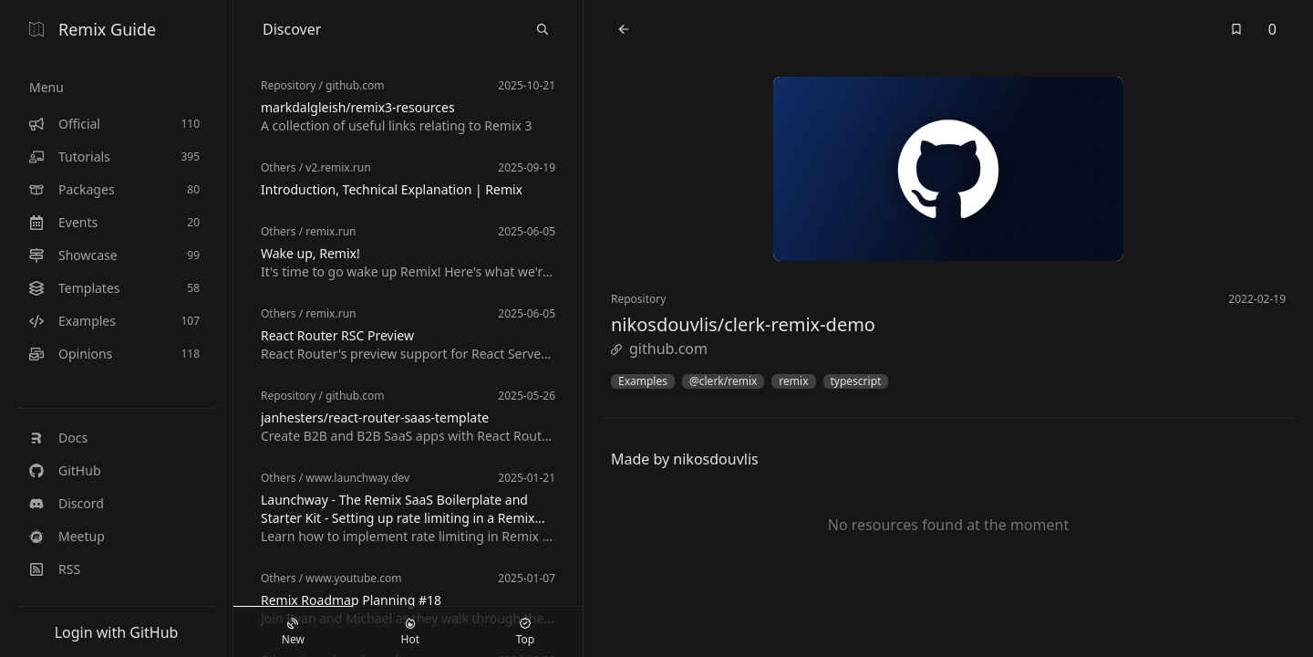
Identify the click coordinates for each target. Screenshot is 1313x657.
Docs (58, 437)
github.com (659, 349)
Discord (66, 503)
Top (525, 632)
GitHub (65, 470)
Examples (642, 381)
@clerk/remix (723, 381)
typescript (856, 381)
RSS (54, 569)
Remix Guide (92, 29)
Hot (410, 632)
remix (793, 381)
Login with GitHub (117, 632)
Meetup (67, 536)
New (293, 632)
